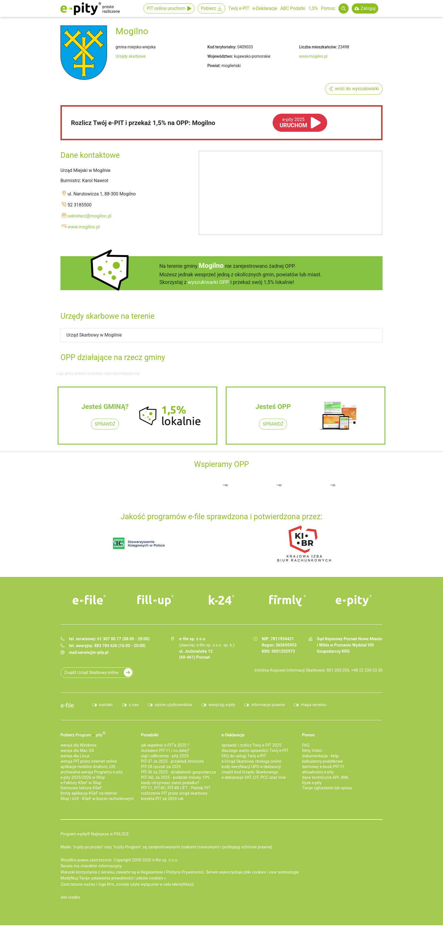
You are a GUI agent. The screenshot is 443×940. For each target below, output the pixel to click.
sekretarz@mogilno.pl (89, 216)
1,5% (313, 8)
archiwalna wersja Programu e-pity (91, 772)
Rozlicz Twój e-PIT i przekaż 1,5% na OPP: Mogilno (143, 122)
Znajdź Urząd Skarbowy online (91, 672)
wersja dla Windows (78, 745)
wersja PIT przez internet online (88, 761)
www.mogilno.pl (313, 56)
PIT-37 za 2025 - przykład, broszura (172, 761)
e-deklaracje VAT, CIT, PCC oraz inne (254, 777)
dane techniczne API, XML (325, 777)
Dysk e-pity (312, 783)
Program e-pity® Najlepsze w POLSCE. (95, 834)
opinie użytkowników (173, 704)
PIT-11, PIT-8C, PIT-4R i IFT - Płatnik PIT (175, 788)
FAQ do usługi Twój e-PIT (244, 756)
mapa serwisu (313, 704)
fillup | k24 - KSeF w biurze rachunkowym (97, 798)
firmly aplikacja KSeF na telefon (88, 793)
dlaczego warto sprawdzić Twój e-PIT (255, 750)
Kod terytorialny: (221, 47)
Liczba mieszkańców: (318, 47)
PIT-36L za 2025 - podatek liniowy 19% (175, 777)
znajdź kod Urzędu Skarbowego (250, 772)
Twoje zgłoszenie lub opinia (327, 788)
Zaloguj (368, 8)
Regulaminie (152, 872)
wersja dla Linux (75, 756)
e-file (67, 705)
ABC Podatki (292, 8)
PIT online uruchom (166, 8)
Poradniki (149, 735)
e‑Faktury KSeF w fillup (80, 783)
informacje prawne (268, 704)
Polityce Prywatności (185, 872)
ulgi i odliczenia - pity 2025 (165, 756)
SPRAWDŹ (105, 424)
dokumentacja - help (320, 756)
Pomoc (328, 8)
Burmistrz (70, 180)
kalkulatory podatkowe (322, 761)
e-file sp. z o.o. (165, 860)
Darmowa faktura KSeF (81, 788)
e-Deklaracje (265, 8)
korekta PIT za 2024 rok (162, 798)
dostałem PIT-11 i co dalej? (165, 750)
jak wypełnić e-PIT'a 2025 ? (165, 745)
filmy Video (312, 750)
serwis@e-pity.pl (93, 652)
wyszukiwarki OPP (208, 282)
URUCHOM (293, 123)
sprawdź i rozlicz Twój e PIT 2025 (251, 745)
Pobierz (208, 8)
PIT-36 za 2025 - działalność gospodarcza (178, 772)
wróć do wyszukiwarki (357, 88)
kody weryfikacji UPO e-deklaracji (251, 766)
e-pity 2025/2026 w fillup (82, 777)
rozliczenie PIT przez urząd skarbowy (174, 793)
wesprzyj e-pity (222, 704)
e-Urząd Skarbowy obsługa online (251, 761)
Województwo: (220, 56)
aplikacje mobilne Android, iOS (87, 766)
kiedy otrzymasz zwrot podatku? (170, 783)
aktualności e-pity (318, 772)
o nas (134, 704)
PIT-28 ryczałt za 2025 (161, 766)
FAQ (305, 745)
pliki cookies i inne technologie (271, 872)
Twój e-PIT (238, 8)
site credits (70, 897)
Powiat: (214, 65)
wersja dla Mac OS (77, 750)
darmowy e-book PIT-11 (323, 766)
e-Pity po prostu (90, 8)
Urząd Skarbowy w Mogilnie (94, 335)
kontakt (106, 704)
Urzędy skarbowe (131, 56)
